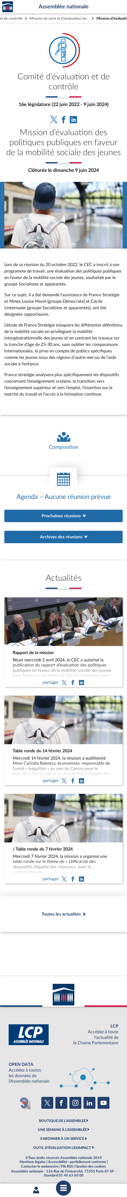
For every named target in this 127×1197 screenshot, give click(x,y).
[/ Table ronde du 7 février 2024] (63, 838)
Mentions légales (32, 1162)
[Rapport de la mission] (63, 642)
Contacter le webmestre (40, 1166)
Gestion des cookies (90, 1166)
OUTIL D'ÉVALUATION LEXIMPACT (62, 1148)
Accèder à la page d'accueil (7, 7)
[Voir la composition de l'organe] (63, 441)
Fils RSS (67, 1166)
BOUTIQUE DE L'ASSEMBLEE (62, 1121)
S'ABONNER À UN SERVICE (62, 1138)
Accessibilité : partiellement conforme (77, 1162)
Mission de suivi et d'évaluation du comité (60, 18)
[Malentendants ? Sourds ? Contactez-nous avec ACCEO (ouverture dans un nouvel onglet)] (24, 1102)
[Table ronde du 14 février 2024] (63, 740)
